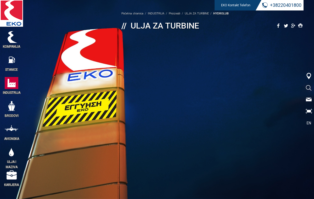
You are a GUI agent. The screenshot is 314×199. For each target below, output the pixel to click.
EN (309, 123)
